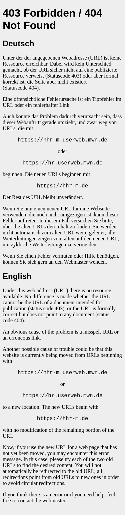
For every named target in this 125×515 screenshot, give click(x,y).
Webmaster (76, 265)
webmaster (53, 506)
